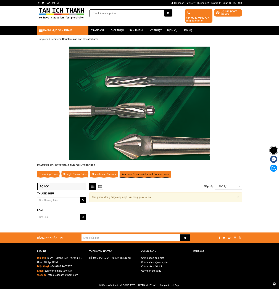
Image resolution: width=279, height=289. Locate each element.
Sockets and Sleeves (104, 174)
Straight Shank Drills (75, 174)
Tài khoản (178, 3)
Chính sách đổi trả (151, 266)
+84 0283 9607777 (197, 17)
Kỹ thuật (156, 30)
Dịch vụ (172, 30)
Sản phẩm (136, 30)
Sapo (177, 285)
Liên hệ (187, 30)
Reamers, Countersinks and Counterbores (145, 174)
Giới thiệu (117, 30)
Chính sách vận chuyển (154, 262)
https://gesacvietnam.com (63, 275)
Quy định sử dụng (151, 270)
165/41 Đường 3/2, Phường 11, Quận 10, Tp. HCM (214, 3)
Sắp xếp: (209, 186)
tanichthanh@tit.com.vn (58, 270)
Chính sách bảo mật (152, 257)
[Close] (238, 197)
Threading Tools (48, 174)
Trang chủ (98, 30)
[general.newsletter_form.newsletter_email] (130, 237)
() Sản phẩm (229, 12)
